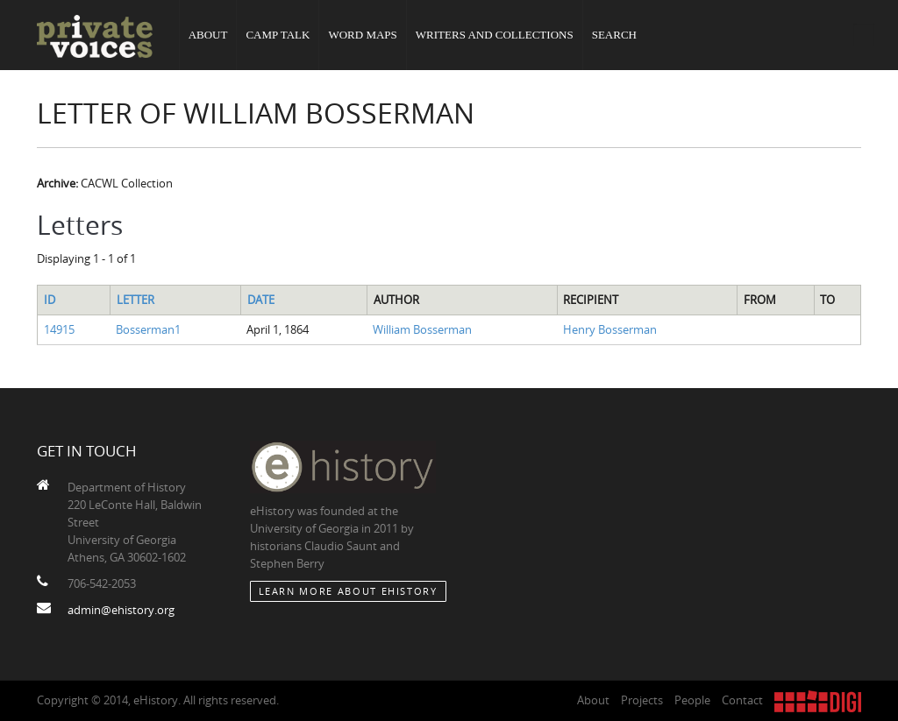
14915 (59, 329)
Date (260, 299)
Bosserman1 (148, 329)
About (208, 34)
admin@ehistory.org (121, 610)
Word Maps (362, 34)
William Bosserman (422, 329)
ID (49, 299)
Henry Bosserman (610, 329)
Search (614, 34)
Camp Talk (278, 34)
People (692, 700)
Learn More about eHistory (348, 590)
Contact (742, 700)
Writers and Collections (495, 34)
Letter (135, 299)
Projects (642, 700)
